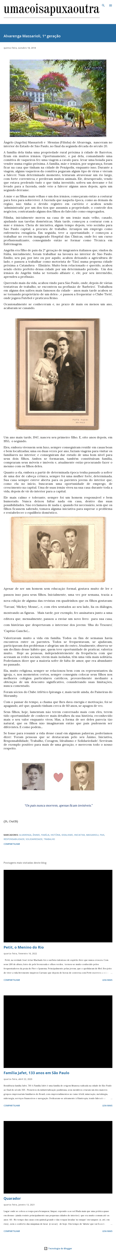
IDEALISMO (67, 834)
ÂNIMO (36, 834)
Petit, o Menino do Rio (24, 947)
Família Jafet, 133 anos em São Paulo (36, 1072)
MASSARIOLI (92, 834)
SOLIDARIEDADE (34, 839)
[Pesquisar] (103, 5)
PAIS (102, 834)
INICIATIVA (79, 834)
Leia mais (107, 979)
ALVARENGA (25, 834)
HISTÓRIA (55, 834)
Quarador (12, 1198)
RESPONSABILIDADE (14, 839)
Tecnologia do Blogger (58, 1248)
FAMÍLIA (45, 834)
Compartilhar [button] (12, 843)
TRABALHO (49, 839)
